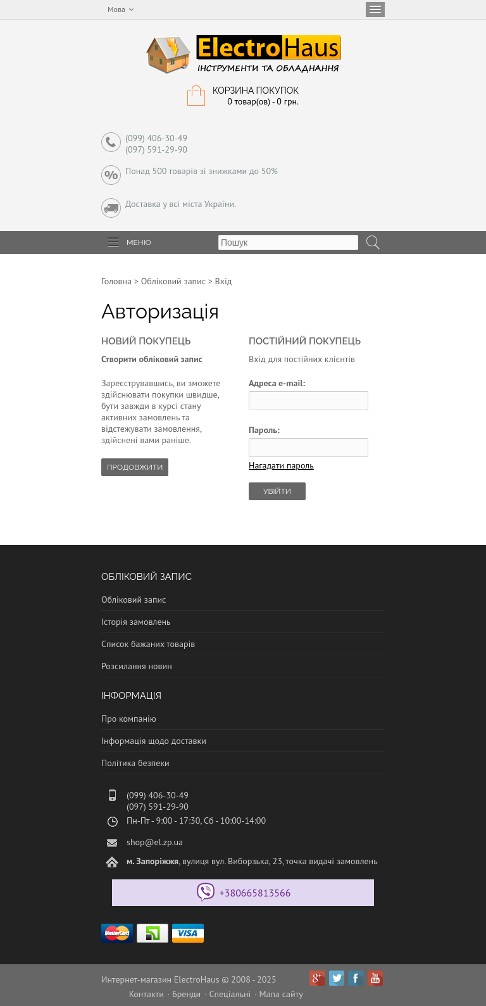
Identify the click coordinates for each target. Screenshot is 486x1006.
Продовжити (135, 467)
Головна (116, 281)
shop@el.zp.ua (155, 842)
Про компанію (128, 718)
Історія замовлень (136, 621)
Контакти (146, 994)
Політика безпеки (135, 763)
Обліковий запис (173, 281)
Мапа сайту (281, 994)
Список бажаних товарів (148, 644)
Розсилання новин (136, 666)
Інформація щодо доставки (153, 740)
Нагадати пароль (281, 465)
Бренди (186, 994)
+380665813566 (255, 892)
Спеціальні (230, 994)
